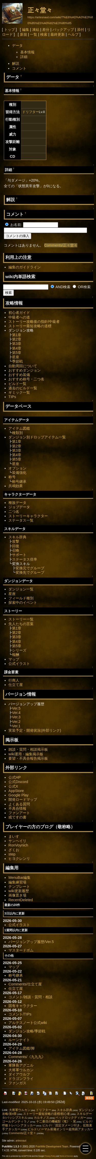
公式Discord (18, 782)
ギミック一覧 (19, 392)
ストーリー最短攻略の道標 (29, 326)
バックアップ (63, 29)
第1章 (16, 335)
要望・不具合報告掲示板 (28, 758)
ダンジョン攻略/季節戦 (26, 1031)
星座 (15, 357)
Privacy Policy (50, 1156)
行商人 (13, 680)
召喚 (15, 550)
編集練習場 (17, 882)
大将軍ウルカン (21, 1070)
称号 (12, 477)
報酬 (15, 655)
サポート (19, 555)
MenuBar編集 (19, 877)
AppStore (16, 791)
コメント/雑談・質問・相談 (30, 997)
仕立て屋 (15, 685)
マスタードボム (21, 950)
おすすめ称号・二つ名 (26, 379)
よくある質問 (19, 804)
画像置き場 (17, 895)
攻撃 (15, 541)
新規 (23, 34)
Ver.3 (16, 717)
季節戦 (17, 361)
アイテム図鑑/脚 (21, 1048)
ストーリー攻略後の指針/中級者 (34, 321)
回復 (15, 546)
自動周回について (22, 366)
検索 (43, 34)
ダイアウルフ (19, 1074)
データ (17, 45)
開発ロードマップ (22, 799)
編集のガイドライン (24, 267)
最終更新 (57, 34)
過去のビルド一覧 (22, 388)
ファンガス (17, 1083)
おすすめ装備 (19, 375)
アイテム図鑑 (19, 428)
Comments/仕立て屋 (25, 984)
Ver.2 (16, 722)
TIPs (12, 397)
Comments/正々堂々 (61, 245)
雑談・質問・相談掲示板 (28, 749)
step (11, 854)
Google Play (18, 795)
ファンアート (19, 813)
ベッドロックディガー (71, 1117)
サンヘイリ (17, 841)
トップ (9, 29)
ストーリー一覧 (21, 619)
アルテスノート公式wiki (27, 1023)
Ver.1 (16, 726)
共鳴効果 (15, 486)
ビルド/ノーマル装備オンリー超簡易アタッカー (60, 1129)
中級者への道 (19, 317)
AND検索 (61, 287)
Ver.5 (16, 708)
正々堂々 (40, 10)
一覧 (33, 34)
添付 (80, 29)
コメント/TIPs (19, 1014)
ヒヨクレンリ (19, 858)
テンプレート (19, 886)
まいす (13, 836)
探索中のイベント (22, 602)
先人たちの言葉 (21, 624)
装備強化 (19, 472)
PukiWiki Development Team (52, 1146)
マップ (13, 659)
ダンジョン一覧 (21, 589)
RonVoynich (18, 845)
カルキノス (41, 1117)
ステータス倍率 (24, 559)
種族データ (17, 503)
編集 (25, 29)
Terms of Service (66, 1156)
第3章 (16, 344)
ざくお (13, 850)
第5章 (16, 353)
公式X (13, 786)
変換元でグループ (30, 568)
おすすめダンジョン (24, 370)
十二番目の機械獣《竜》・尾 (56, 1121)
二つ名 (13, 512)
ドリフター (30, 112)
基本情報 (27, 52)
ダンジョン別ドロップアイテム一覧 (37, 437)
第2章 (16, 339)
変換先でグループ (30, 572)
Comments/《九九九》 (26, 1057)
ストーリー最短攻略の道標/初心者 (46, 1113)
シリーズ (19, 650)
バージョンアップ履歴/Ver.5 (31, 942)
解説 (15, 63)
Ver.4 (16, 713)
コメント (19, 68)
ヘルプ (73, 34)
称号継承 (19, 481)
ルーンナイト (19, 1040)
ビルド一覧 (17, 384)
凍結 (35, 29)
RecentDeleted (20, 900)
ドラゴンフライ (21, 1079)
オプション (17, 468)
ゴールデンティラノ (16, 1121)
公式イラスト (19, 664)
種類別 (17, 433)
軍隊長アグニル (21, 1065)
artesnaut (21, 1140)
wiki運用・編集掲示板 (25, 754)
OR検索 (82, 287)
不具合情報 (17, 808)
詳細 (23, 57)
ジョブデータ (19, 507)
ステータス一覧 (21, 520)
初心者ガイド (19, 312)
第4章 (16, 348)
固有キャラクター (22, 1006)
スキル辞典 (17, 537)
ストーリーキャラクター (28, 516)
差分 (45, 29)
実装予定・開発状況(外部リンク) (34, 730)
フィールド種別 (21, 598)
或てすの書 (17, 817)
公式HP (14, 777)
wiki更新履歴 (18, 891)
